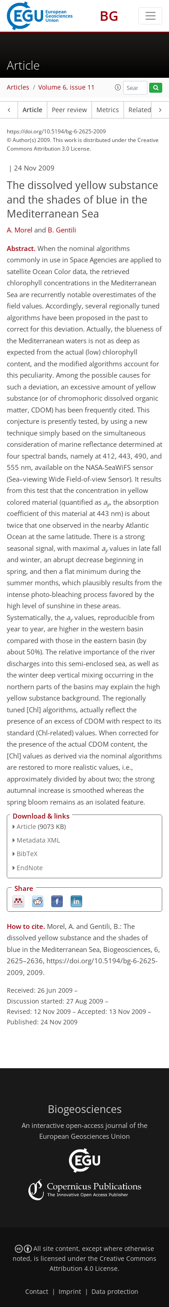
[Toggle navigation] (150, 15)
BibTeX (27, 853)
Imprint (70, 1292)
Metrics (107, 110)
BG (109, 15)
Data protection (114, 1292)
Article (32, 110)
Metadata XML (38, 840)
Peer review (69, 110)
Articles (18, 87)
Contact (36, 1292)
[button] (118, 87)
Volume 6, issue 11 (66, 87)
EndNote (30, 867)
